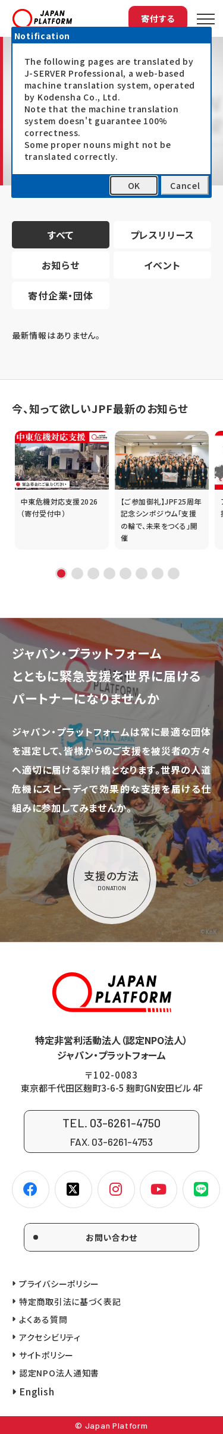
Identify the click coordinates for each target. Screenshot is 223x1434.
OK (134, 185)
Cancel (185, 185)
